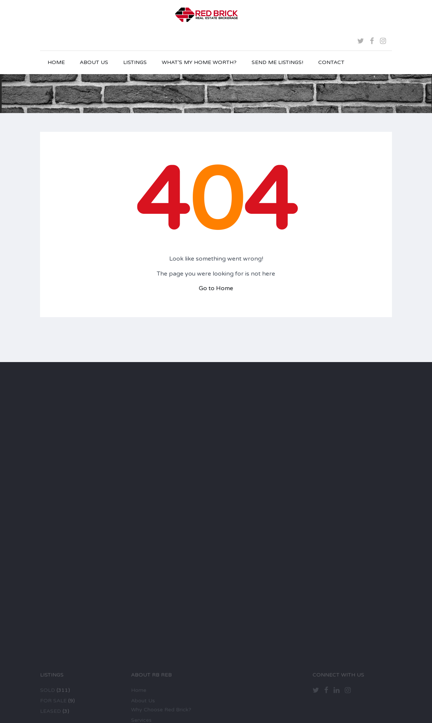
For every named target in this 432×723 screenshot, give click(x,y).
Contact (331, 62)
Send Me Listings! (277, 62)
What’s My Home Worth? (199, 62)
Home (56, 62)
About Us (94, 62)
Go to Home (216, 288)
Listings (135, 62)
